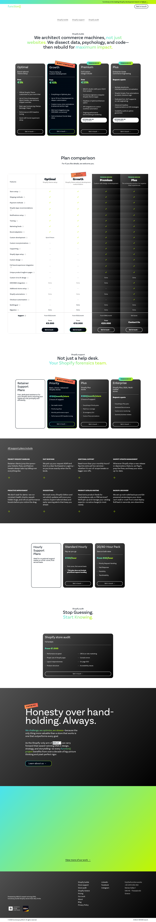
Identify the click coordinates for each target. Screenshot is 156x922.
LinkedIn (104, 882)
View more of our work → (78, 860)
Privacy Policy (83, 905)
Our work (78, 6)
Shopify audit (94, 20)
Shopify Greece (84, 891)
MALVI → (145, 2)
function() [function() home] (14, 6)
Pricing (80, 894)
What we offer (64, 6)
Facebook (105, 885)
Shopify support (78, 20)
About (88, 6)
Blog (96, 6)
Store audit (82, 888)
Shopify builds (62, 20)
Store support (83, 885)
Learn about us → (37, 763)
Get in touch (141, 6)
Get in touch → (30, 132)
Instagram (105, 888)
